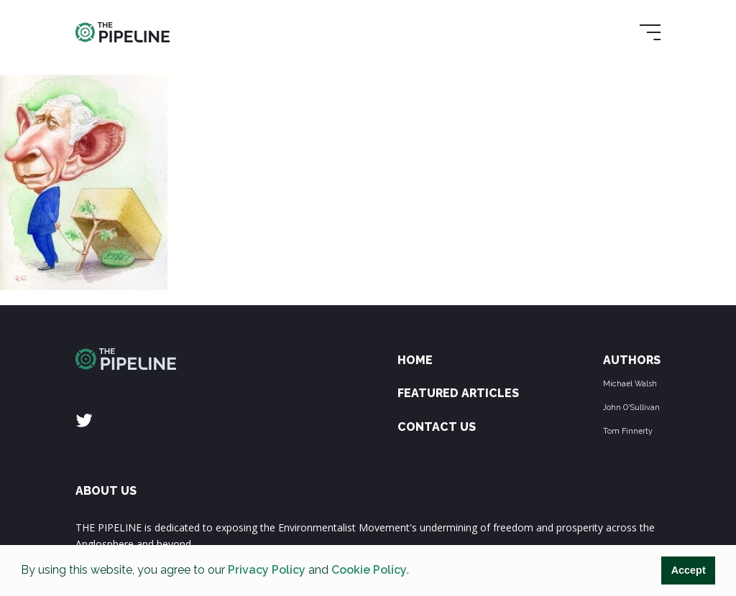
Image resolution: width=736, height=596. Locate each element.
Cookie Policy (369, 570)
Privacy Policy (266, 570)
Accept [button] (688, 570)
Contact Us (436, 427)
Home (415, 360)
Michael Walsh (630, 383)
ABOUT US (106, 491)
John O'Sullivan (631, 407)
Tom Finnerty (628, 431)
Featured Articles (458, 393)
